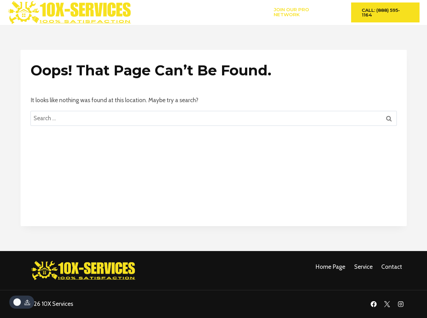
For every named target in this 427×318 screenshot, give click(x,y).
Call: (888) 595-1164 (381, 12)
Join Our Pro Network (291, 12)
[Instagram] (401, 304)
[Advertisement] (213, 182)
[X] (387, 304)
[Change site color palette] (21, 302)
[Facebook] (373, 304)
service (363, 266)
